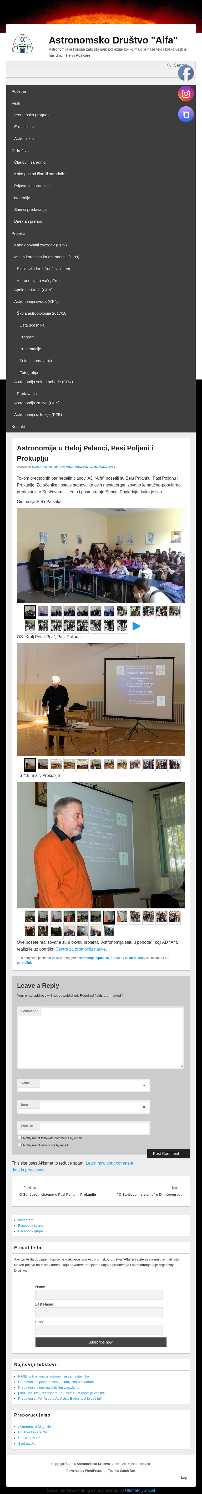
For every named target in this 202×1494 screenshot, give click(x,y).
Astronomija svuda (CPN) (36, 301)
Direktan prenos (28, 221)
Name (25, 1083)
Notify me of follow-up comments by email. (52, 1138)
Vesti (16, 103)
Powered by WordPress (84, 1471)
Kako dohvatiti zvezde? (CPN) (40, 245)
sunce (115, 958)
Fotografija (28, 372)
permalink (24, 963)
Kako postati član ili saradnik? (40, 174)
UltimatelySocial (140, 1490)
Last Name (44, 1304)
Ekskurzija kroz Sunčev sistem (43, 268)
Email (25, 1104)
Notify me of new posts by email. (46, 1145)
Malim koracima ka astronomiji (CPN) (46, 257)
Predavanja (27, 393)
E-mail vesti (24, 126)
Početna (19, 91)
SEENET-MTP (29, 1438)
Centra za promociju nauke (80, 949)
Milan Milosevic (77, 467)
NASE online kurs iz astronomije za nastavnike (53, 1376)
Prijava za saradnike (32, 185)
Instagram (25, 1220)
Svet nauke (26, 1444)
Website (27, 1126)
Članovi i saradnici (30, 162)
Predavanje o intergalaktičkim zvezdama (48, 1387)
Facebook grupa (30, 1231)
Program (27, 337)
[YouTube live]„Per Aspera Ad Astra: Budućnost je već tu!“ (61, 1393)
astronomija (86, 958)
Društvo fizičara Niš (33, 1432)
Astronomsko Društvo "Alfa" (113, 40)
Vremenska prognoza (33, 115)
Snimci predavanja (30, 209)
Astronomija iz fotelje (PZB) (38, 414)
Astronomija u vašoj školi (38, 280)
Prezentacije (30, 349)
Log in (185, 1478)
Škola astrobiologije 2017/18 (41, 313)
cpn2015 (102, 958)
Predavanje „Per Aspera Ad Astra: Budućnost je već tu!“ (60, 1398)
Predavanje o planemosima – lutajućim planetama (56, 1382)
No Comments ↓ (106, 467)
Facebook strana (31, 1226)
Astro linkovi (25, 138)
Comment (29, 1011)
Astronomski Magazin (34, 1427)
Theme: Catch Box (121, 1471)
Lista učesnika (31, 325)
